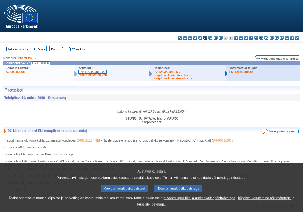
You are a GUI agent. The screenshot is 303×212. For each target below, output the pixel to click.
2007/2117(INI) (28, 58)
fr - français (221, 38)
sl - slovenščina (287, 38)
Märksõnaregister (18, 48)
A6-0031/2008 (15, 71)
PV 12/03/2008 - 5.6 (167, 71)
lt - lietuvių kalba (246, 38)
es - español (185, 38)
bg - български (180, 38)
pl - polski (266, 38)
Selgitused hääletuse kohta (173, 75)
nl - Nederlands (261, 38)
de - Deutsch (200, 38)
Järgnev (55, 48)
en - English (216, 38)
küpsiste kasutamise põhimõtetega (264, 202)
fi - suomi (292, 38)
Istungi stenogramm (283, 131)
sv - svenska (297, 38)
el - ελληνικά (210, 38)
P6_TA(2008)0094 (241, 71)
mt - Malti (256, 38)
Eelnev (41, 48)
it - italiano (236, 38)
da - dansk (195, 38)
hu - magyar (251, 38)
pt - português (272, 38)
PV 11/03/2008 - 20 (92, 71)
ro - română (277, 38)
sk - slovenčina (282, 38)
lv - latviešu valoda (241, 38)
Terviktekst (79, 48)
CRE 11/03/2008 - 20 (92, 75)
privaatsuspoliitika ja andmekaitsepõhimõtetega (199, 202)
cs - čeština (190, 38)
